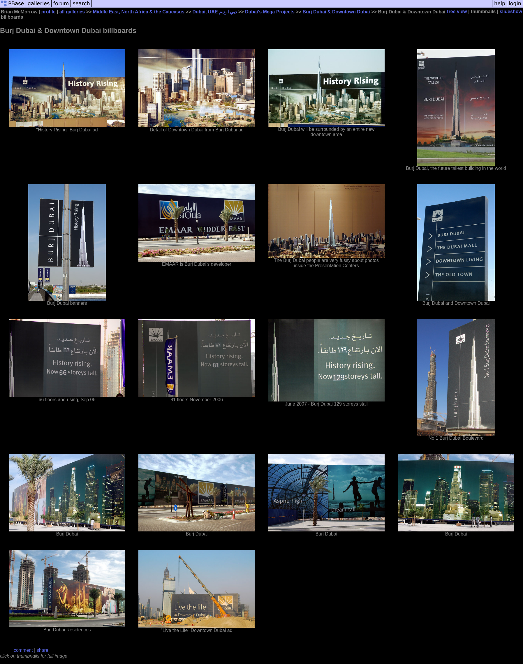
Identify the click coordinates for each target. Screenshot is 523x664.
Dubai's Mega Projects (270, 11)
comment (23, 650)
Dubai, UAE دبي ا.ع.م (214, 11)
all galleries (72, 11)
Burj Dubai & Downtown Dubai (336, 11)
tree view (457, 11)
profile (48, 11)
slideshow (511, 11)
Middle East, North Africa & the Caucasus (138, 11)
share (42, 650)
